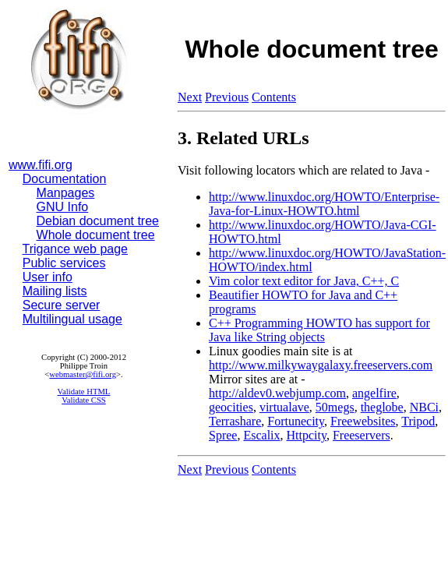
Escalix (261, 435)
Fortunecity (295, 421)
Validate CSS (84, 400)
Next (190, 97)
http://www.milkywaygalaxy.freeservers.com (320, 365)
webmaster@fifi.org (82, 374)
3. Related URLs (243, 138)
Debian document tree (98, 221)
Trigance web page (76, 249)
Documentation (65, 178)
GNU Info (63, 206)
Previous (227, 97)
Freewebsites (363, 421)
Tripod (418, 421)
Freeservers (361, 435)
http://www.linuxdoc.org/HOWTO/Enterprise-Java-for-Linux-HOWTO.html (324, 203)
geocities (231, 407)
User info (47, 277)
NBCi (424, 407)
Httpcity (306, 435)
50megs (335, 407)
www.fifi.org (40, 164)
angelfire (374, 393)
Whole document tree (96, 235)
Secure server (62, 305)
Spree (223, 435)
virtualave (284, 407)
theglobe (382, 407)
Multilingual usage (72, 319)
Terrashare (235, 421)
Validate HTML (84, 391)
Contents (274, 97)
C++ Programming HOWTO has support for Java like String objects (319, 330)
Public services (64, 263)
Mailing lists (55, 291)
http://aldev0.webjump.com (277, 393)
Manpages (66, 192)
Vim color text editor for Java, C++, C (304, 281)
